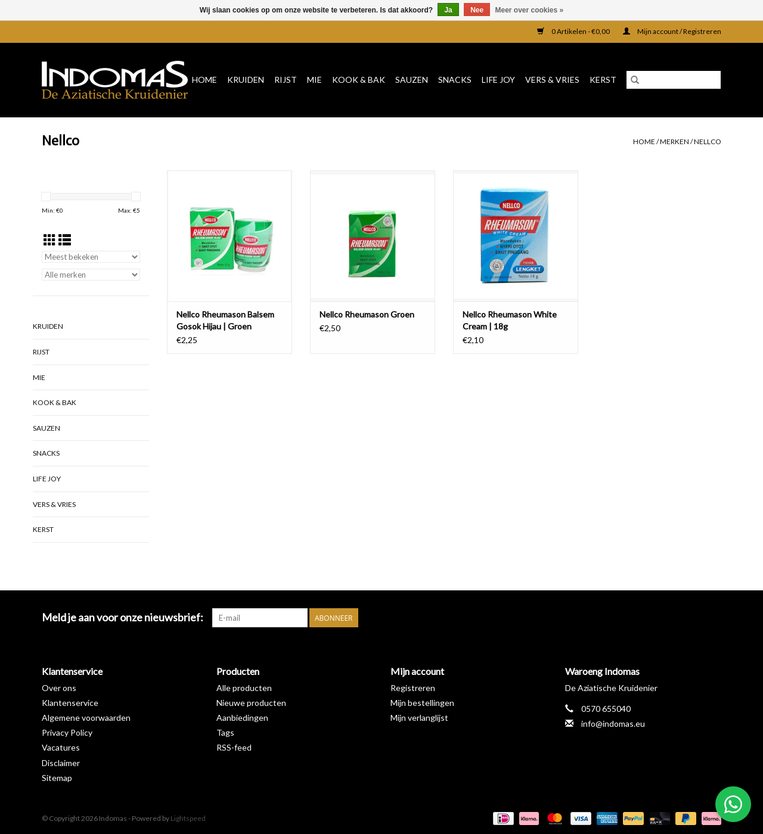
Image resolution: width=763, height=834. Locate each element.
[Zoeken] (673, 79)
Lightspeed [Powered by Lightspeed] (188, 818)
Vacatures (61, 747)
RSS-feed (234, 747)
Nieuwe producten (251, 703)
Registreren (412, 688)
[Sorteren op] (91, 257)
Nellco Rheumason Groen (367, 314)
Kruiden (245, 79)
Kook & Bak (358, 79)
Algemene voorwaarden (86, 717)
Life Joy (498, 79)
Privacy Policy (67, 732)
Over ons (59, 688)
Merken (674, 141)
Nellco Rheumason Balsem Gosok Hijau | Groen (225, 320)
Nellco (707, 141)
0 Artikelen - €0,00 (574, 31)
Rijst (285, 79)
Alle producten (244, 688)
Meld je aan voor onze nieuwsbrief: (122, 617)
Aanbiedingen (242, 717)
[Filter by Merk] (91, 275)
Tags (225, 732)
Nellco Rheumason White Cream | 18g (510, 320)
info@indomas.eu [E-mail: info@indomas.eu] (613, 723)
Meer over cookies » (529, 10)
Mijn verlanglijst (419, 717)
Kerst (603, 79)
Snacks (455, 79)
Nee (476, 10)
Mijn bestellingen (422, 703)
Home (204, 79)
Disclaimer (61, 763)
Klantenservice (70, 703)
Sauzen (411, 79)
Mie (314, 79)
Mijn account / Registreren (672, 31)
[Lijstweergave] (64, 239)
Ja (448, 10)
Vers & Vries (552, 79)
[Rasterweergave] (50, 239)
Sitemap (57, 778)
